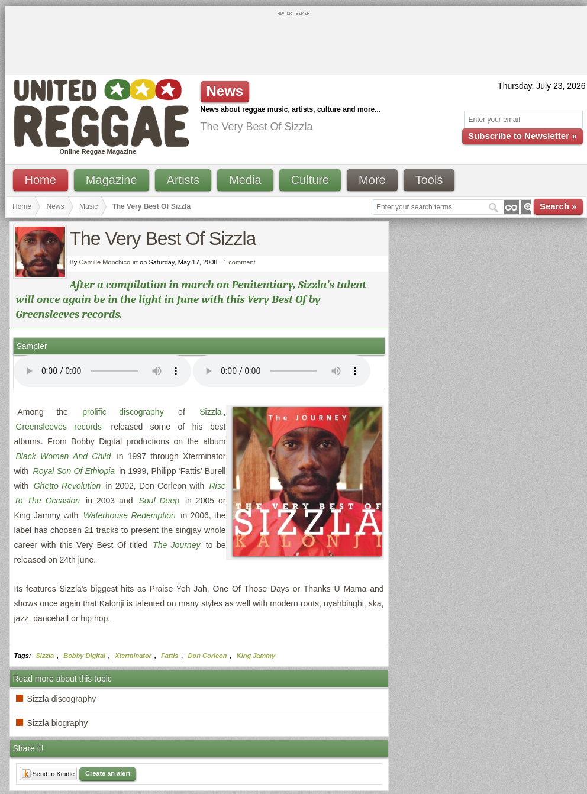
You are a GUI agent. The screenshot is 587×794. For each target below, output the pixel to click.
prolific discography (122, 412)
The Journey (176, 545)
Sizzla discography (61, 698)
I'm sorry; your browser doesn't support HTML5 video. (102, 371)
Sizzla (210, 412)
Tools (429, 179)
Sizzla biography (57, 723)
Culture (310, 179)
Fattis (169, 655)
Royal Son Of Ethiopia (74, 471)
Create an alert (107, 773)
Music (88, 206)
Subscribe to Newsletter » (522, 136)
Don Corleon (207, 655)
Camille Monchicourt (108, 262)
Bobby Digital (84, 655)
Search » (558, 206)
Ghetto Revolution (67, 485)
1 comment (239, 262)
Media (245, 179)
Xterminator (133, 655)
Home (40, 179)
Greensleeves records (59, 426)
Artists (183, 179)
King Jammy (256, 655)
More (372, 179)
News (55, 206)
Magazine (111, 179)
